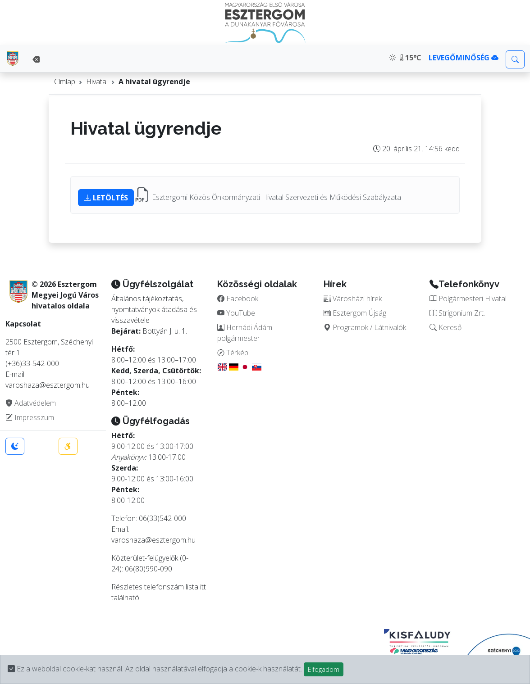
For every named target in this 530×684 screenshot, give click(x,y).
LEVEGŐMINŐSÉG (463, 58)
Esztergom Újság (355, 313)
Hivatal (97, 81)
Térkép (232, 353)
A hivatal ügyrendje (154, 81)
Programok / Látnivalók (365, 327)
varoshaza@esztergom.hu (153, 540)
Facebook (237, 298)
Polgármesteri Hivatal (468, 298)
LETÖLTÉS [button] (106, 198)
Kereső (445, 327)
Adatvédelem (30, 403)
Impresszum (29, 417)
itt (203, 587)
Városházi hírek (353, 298)
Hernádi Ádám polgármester (244, 332)
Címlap (64, 81)
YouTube (236, 313)
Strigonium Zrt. (457, 313)
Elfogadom (323, 669)
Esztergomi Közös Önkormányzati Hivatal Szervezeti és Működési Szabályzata (276, 197)
